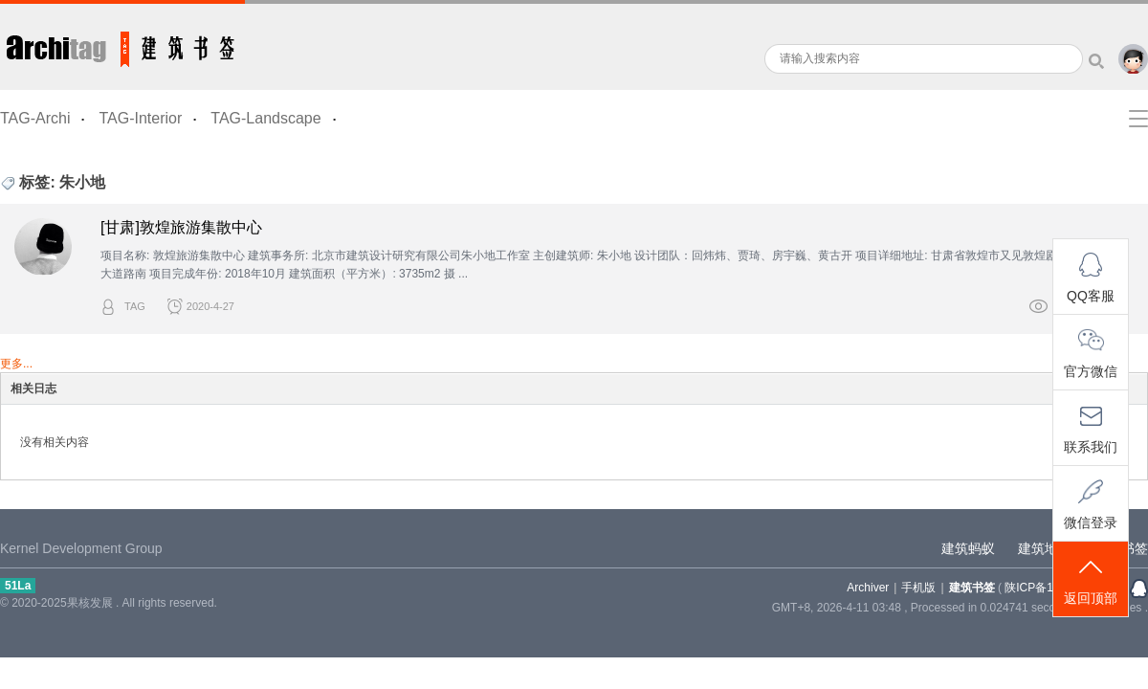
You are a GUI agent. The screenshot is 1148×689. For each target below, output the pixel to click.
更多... (16, 363)
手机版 (918, 587)
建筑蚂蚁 (968, 548)
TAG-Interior (140, 118)
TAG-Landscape (265, 118)
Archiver (868, 587)
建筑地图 (1044, 548)
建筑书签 (122, 45)
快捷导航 (1138, 118)
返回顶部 (1090, 580)
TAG (134, 306)
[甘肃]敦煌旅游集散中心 (181, 227)
